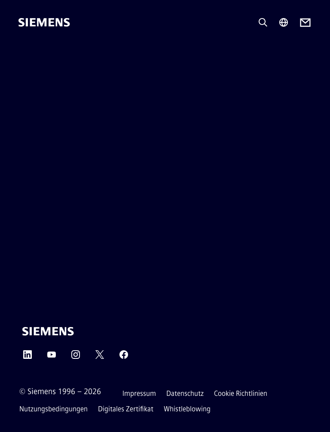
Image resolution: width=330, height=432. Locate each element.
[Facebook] (124, 357)
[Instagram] (75, 357)
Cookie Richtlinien (240, 393)
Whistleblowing (187, 409)
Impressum (139, 393)
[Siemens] (44, 22)
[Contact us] (305, 22)
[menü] (24, 51)
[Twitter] (100, 357)
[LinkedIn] (27, 357)
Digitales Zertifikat (125, 409)
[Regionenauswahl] (283, 22)
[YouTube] (51, 357)
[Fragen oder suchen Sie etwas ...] (263, 22)
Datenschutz (185, 393)
